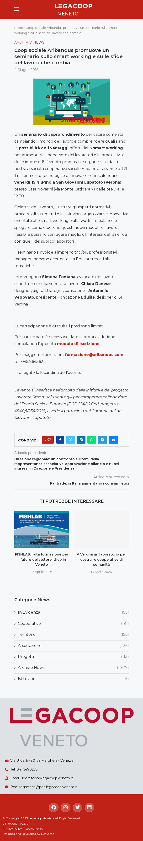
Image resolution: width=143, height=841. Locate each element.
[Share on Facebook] (60, 440)
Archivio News (73, 667)
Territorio (73, 634)
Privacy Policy (12, 828)
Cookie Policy (34, 828)
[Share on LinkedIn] (81, 440)
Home (18, 28)
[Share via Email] (113, 440)
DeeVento (47, 834)
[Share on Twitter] (70, 440)
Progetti (73, 656)
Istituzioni (73, 678)
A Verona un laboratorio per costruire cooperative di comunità (101, 559)
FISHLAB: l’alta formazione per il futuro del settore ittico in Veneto (41, 559)
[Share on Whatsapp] (91, 440)
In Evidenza (73, 612)
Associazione (73, 645)
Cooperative (73, 623)
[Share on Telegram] (102, 440)
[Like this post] (49, 440)
